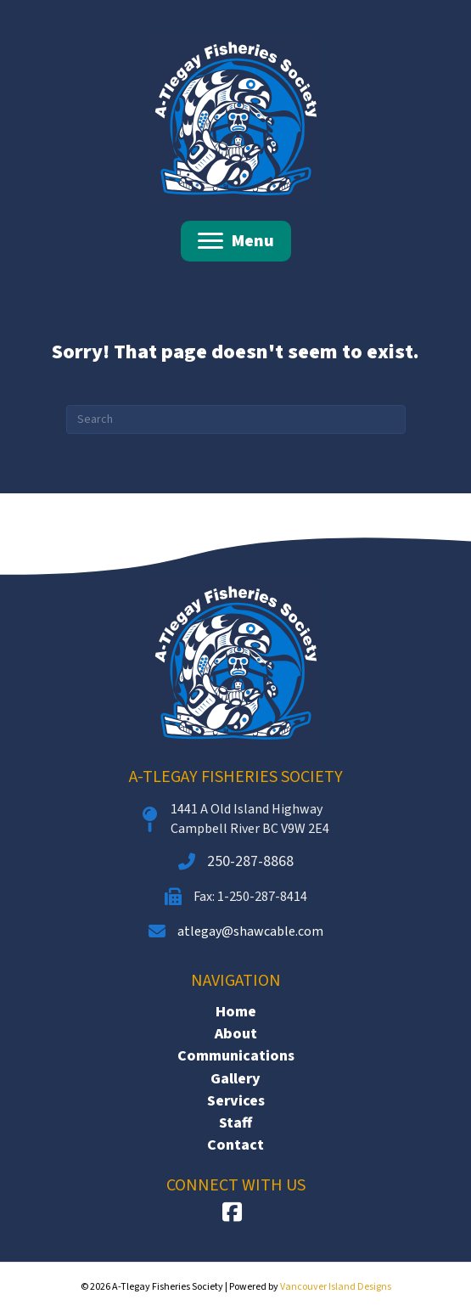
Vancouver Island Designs (335, 1287)
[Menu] (236, 241)
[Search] (236, 419)
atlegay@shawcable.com (250, 931)
